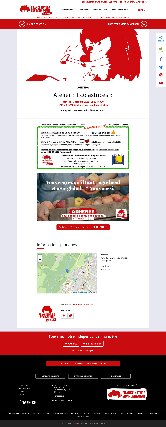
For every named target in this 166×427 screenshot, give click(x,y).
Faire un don (141, 2)
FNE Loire (97, 414)
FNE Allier (46, 414)
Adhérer (130, 2)
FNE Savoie (153, 414)
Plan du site (23, 385)
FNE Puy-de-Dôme (127, 414)
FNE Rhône (141, 414)
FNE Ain (36, 414)
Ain (45, 18)
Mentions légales (83, 423)
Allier (51, 18)
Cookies (102, 423)
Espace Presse (116, 376)
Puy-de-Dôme (98, 18)
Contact (22, 391)
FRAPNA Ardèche (60, 414)
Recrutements (24, 388)
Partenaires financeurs (50, 376)
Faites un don (92, 343)
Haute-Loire (87, 18)
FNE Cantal (75, 414)
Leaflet (74, 292)
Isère (72, 18)
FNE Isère (86, 414)
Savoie (114, 18)
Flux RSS (22, 395)
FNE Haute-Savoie (83, 304)
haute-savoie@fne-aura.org (64, 400)
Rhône (107, 18)
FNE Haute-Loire (111, 414)
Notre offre (115, 2)
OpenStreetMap (84, 292)
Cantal (66, 18)
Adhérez (71, 343)
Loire (78, 18)
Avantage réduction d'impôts (83, 350)
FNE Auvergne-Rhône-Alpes (19, 414)
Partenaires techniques (83, 376)
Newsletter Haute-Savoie (94, 2)
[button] (67, 271)
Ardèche (58, 18)
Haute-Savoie (124, 18)
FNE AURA (74, 423)
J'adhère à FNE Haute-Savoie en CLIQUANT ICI (83, 227)
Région (39, 18)
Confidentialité (94, 423)
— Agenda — (83, 87)
